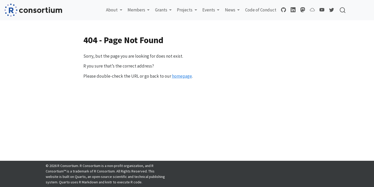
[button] (114, 10)
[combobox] (343, 10)
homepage (182, 76)
